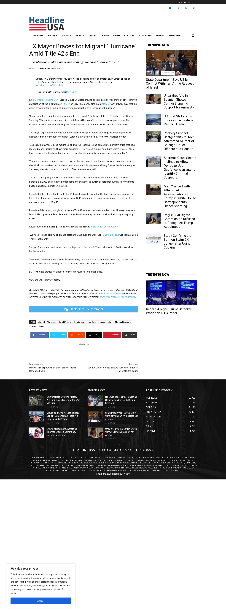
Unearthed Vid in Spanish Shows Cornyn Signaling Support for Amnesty (179, 101)
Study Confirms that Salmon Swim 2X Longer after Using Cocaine (178, 241)
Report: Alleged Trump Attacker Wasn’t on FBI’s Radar (168, 311)
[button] (193, 35)
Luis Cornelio (44, 68)
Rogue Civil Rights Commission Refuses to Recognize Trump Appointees (179, 221)
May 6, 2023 (72, 92)
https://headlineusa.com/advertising (117, 296)
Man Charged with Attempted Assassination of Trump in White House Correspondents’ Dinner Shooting (180, 196)
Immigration (79, 322)
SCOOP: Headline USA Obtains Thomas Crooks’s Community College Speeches (62, 432)
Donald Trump (65, 322)
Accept (40, 601)
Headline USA (51, 99)
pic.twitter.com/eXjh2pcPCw (49, 85)
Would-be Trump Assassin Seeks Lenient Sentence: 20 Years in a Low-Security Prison (63, 416)
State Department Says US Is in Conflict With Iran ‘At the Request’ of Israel (170, 83)
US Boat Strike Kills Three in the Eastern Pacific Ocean (178, 120)
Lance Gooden (106, 322)
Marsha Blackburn (123, 322)
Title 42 (42, 326)
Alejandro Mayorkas (47, 322)
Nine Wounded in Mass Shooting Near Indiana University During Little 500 (121, 400)
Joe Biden (92, 322)
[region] (40, 585)
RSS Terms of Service (112, 293)
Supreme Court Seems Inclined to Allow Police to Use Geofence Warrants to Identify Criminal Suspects (180, 167)
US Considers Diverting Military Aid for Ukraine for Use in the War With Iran (63, 400)
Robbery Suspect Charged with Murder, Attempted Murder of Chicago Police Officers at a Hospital (179, 141)
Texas (33, 326)
